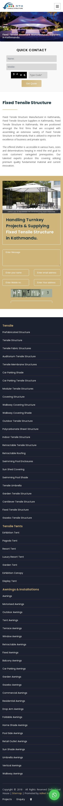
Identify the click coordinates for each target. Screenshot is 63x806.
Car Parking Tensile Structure (19, 380)
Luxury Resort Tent (13, 556)
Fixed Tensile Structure (15, 509)
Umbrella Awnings (12, 757)
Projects (7, 799)
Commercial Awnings (14, 693)
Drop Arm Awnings (13, 709)
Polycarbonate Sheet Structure (20, 429)
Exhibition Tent (10, 532)
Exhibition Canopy (12, 573)
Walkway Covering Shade (17, 413)
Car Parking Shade (13, 372)
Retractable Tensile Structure (19, 445)
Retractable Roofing (14, 453)
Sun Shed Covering (13, 469)
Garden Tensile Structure (16, 493)
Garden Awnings (11, 676)
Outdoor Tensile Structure (17, 421)
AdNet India (45, 793)
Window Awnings (12, 636)
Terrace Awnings (12, 628)
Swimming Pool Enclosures (17, 461)
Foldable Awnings (12, 717)
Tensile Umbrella (12, 485)
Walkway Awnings (12, 773)
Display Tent (9, 581)
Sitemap (17, 793)
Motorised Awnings (13, 604)
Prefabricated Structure (16, 332)
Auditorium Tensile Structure (19, 356)
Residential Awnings (13, 701)
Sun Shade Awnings (13, 749)
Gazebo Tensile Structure (17, 517)
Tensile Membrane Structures (19, 364)
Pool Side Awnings (12, 733)
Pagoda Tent (9, 540)
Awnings (7, 596)
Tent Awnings (10, 620)
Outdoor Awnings (12, 612)
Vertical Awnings (11, 765)
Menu (57, 6)
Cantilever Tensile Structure (18, 501)
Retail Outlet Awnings (14, 741)
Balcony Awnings (12, 660)
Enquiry (21, 799)
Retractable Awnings (14, 644)
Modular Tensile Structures (17, 388)
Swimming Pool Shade (15, 477)
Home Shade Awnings (15, 725)
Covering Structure (13, 396)
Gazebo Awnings (12, 684)
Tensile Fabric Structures (16, 348)
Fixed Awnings (10, 652)
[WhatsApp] (54, 795)
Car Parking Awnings (14, 668)
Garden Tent (9, 565)
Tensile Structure (12, 340)
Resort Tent (9, 548)
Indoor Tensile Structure (16, 437)
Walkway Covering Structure (18, 404)
